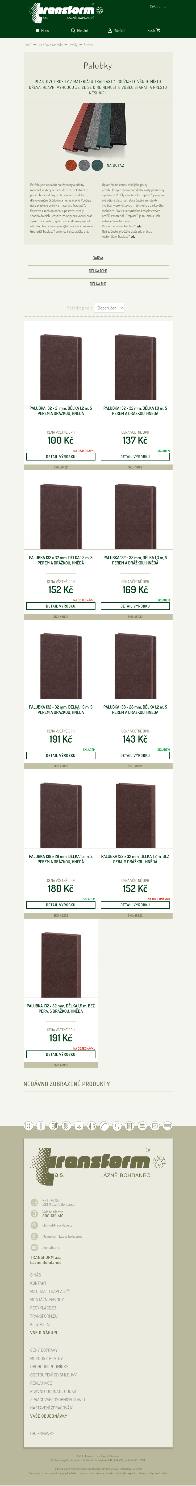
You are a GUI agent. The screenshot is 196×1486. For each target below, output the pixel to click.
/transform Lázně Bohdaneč (62, 1236)
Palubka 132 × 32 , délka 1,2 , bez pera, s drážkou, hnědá (135, 859)
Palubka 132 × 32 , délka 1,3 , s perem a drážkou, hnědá (135, 560)
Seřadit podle (80, 308)
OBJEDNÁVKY (42, 1433)
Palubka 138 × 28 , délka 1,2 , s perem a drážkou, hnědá (135, 710)
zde (139, 226)
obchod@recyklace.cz (58, 1225)
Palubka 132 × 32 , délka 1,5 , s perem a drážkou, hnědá (61, 710)
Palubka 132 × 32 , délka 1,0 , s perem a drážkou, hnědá (135, 411)
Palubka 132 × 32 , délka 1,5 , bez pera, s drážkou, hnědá (61, 1008)
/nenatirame (51, 1247)
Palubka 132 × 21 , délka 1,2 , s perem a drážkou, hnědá (61, 411)
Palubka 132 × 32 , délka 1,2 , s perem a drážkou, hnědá (61, 560)
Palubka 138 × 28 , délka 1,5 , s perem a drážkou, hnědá (61, 859)
